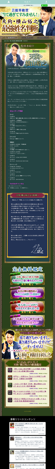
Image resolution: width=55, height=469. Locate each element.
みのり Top (6, 40)
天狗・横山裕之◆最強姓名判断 (16, 40)
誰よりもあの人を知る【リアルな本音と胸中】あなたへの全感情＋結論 (29, 393)
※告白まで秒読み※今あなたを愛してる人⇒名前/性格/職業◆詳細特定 (29, 400)
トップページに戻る (27, 411)
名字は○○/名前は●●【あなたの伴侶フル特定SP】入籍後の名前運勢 (29, 378)
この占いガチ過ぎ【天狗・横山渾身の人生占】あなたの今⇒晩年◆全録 (29, 385)
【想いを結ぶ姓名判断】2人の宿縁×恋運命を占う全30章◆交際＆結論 (29, 370)
